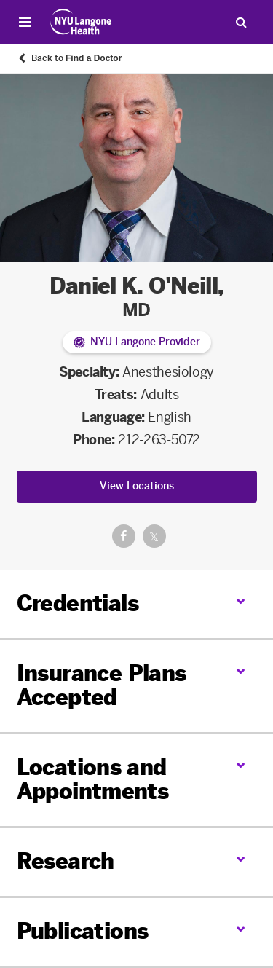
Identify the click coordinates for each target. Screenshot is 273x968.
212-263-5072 (159, 440)
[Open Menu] (25, 22)
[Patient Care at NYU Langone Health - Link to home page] (81, 22)
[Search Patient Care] (241, 22)
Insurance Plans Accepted (101, 686)
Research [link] (65, 862)
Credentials (77, 604)
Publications (83, 931)
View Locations (137, 486)
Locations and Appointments (93, 780)
